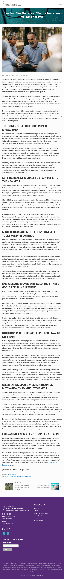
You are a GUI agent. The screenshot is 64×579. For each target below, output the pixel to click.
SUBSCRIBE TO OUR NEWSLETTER (13, 540)
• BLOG (36, 518)
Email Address (8, 542)
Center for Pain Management (36, 575)
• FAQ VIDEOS (38, 516)
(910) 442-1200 (7, 514)
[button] (60, 3)
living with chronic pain (10, 476)
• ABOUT (36, 511)
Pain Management (11, 474)
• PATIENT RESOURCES (41, 513)
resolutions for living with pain (23, 476)
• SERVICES (37, 508)
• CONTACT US (38, 521)
